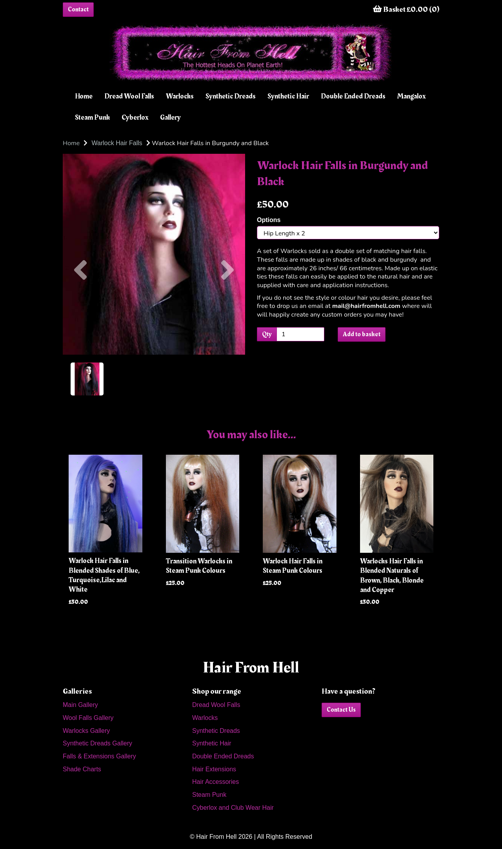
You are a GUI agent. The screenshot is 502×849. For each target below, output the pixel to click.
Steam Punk (92, 117)
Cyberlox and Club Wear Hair (233, 807)
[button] (80, 304)
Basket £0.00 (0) (406, 9)
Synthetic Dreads (231, 96)
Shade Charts (82, 769)
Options (268, 220)
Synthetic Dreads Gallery (97, 743)
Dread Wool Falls (129, 96)
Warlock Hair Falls (117, 143)
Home (84, 96)
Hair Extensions (214, 769)
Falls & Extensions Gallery (99, 756)
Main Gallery (80, 704)
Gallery (170, 117)
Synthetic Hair (288, 96)
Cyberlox (135, 117)
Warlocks (180, 96)
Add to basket (361, 334)
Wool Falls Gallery (88, 717)
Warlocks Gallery (86, 730)
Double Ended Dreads (353, 96)
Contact (78, 9)
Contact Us (341, 709)
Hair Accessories (215, 781)
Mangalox (411, 96)
